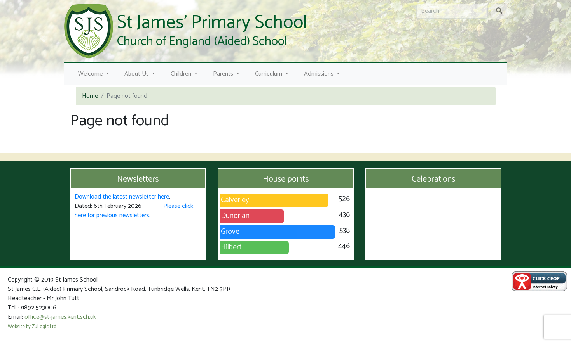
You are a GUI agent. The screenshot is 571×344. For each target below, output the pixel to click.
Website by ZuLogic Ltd (32, 327)
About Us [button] (137, 74)
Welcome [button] (91, 74)
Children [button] (182, 74)
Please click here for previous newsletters (134, 211)
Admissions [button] (319, 74)
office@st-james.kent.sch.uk (60, 317)
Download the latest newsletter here (122, 197)
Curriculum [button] (269, 74)
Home (90, 96)
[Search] (452, 11)
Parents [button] (224, 74)
